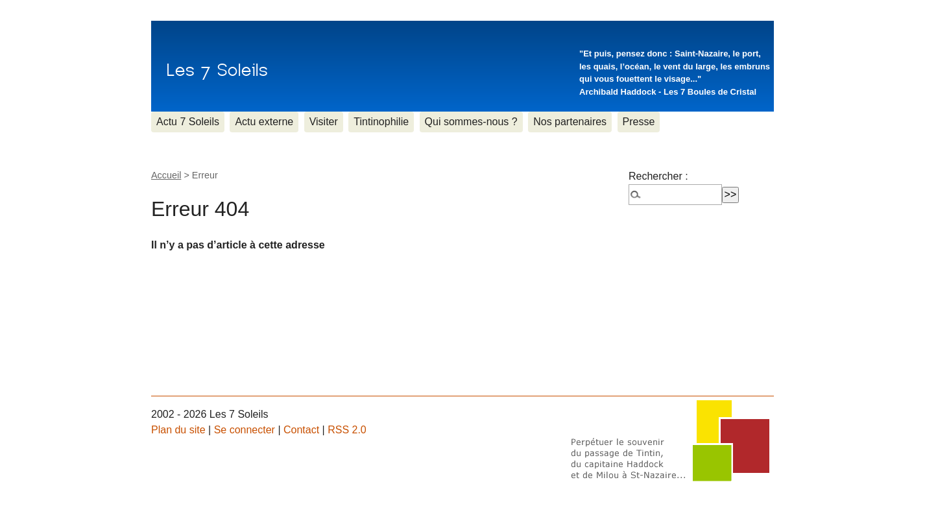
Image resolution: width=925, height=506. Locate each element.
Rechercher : (658, 176)
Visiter (323, 121)
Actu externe (264, 121)
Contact (301, 429)
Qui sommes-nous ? (471, 121)
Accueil (166, 175)
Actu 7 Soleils (187, 121)
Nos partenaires (570, 121)
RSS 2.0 (347, 429)
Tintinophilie (381, 121)
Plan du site (178, 429)
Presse (639, 121)
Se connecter (244, 429)
